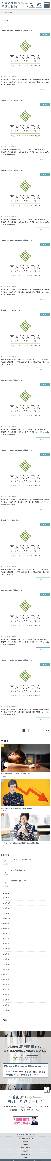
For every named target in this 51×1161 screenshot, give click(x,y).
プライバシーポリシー (34, 1110)
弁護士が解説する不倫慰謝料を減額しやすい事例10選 (16, 808)
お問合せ (22, 1110)
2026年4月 (6, 898)
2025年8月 (6, 908)
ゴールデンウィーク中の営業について (18, 30)
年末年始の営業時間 (10, 520)
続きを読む (43, 89)
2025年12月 (6, 903)
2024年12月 (6, 918)
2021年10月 (6, 979)
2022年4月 (6, 959)
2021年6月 (6, 1000)
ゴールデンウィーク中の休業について (18, 240)
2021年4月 (6, 1005)
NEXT (47, 730)
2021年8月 (6, 990)
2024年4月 (6, 928)
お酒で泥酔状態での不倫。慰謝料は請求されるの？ (15, 774)
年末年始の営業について (12, 310)
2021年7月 (6, 995)
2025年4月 (6, 913)
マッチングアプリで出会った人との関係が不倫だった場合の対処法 (20, 843)
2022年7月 (6, 954)
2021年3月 (6, 1010)
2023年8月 (6, 939)
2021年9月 (6, 985)
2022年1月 (6, 969)
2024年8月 (6, 923)
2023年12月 (6, 934)
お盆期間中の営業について (13, 100)
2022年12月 (6, 949)
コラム (46, 34)
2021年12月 (6, 974)
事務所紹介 (13, 1110)
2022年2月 (6, 964)
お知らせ (13, 76)
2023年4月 (6, 944)
